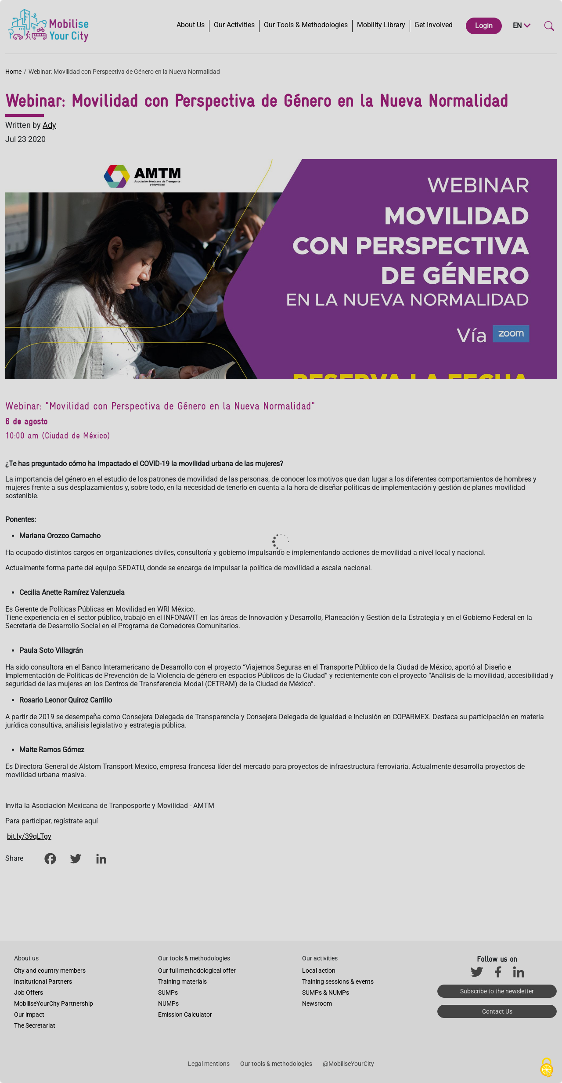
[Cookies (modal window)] (546, 1068)
